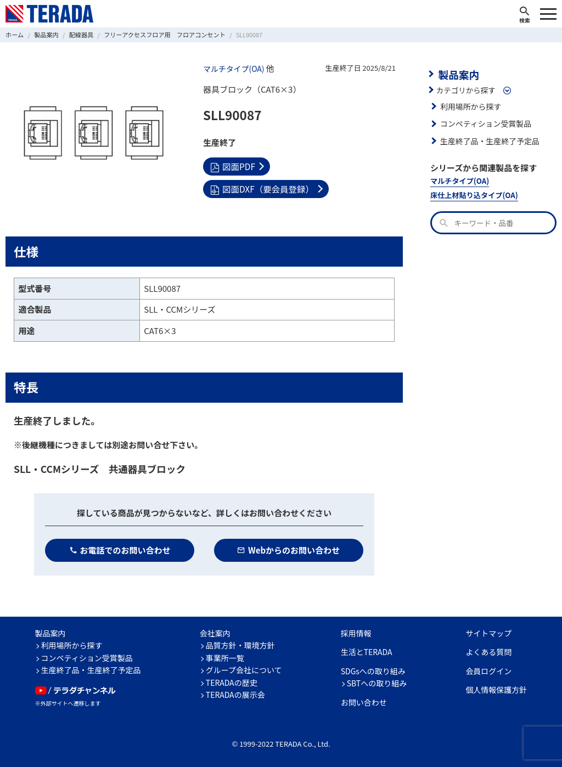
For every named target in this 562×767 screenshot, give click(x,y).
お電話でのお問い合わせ (120, 549)
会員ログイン (488, 670)
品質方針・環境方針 (240, 645)
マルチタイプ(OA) (232, 68)
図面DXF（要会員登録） (332, 165)
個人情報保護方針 (496, 689)
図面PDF (232, 165)
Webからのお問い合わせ (288, 549)
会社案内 (215, 632)
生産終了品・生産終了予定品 (488, 139)
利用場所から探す (469, 105)
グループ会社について (244, 669)
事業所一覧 (225, 657)
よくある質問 (488, 651)
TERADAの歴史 (231, 681)
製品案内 (457, 73)
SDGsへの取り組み (373, 670)
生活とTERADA (366, 651)
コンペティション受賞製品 (484, 122)
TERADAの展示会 (235, 694)
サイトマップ (488, 632)
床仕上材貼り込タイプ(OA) (472, 194)
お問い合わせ (364, 701)
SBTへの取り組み (377, 683)
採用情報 (356, 632)
